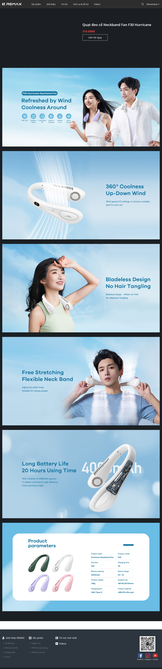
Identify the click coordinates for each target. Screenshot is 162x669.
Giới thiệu (51, 4)
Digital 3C (36, 643)
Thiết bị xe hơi (38, 652)
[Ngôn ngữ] (153, 4)
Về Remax (9, 643)
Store (7, 657)
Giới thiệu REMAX (15, 637)
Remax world (11, 647)
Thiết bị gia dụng (40, 647)
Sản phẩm (36, 4)
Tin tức (64, 4)
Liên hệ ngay (95, 37)
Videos (97, 4)
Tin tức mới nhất (68, 637)
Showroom (10, 652)
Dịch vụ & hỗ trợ (80, 4)
